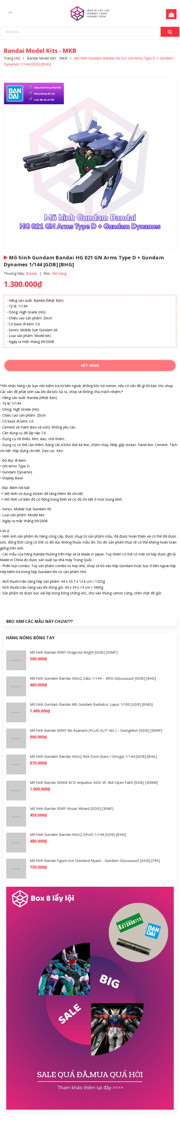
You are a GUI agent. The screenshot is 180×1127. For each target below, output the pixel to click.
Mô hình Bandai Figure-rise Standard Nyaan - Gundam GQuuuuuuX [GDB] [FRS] (95, 860)
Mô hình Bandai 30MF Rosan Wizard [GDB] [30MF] (71, 808)
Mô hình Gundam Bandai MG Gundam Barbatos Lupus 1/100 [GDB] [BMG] (91, 704)
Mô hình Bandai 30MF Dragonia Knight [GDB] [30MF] (74, 652)
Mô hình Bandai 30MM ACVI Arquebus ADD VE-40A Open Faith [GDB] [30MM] (94, 782)
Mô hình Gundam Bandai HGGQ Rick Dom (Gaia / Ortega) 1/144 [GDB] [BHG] (93, 756)
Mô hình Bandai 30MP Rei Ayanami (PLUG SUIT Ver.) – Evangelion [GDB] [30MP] (96, 730)
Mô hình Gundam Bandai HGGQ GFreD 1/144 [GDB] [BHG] (78, 834)
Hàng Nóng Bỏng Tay (30, 637)
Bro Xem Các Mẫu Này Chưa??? (39, 621)
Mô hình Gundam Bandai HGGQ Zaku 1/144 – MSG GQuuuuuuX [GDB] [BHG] (93, 678)
